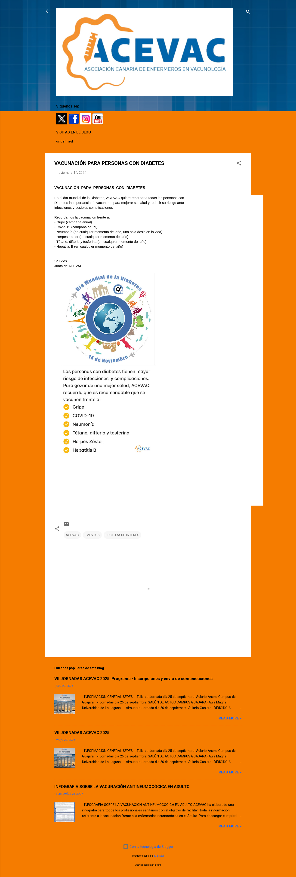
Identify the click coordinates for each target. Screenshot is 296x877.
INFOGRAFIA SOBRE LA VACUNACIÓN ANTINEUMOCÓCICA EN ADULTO (122, 786)
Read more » (230, 718)
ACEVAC (72, 535)
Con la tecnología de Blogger (148, 847)
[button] (239, 164)
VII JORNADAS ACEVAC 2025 (81, 732)
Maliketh (159, 855)
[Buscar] (248, 13)
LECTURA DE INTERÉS (122, 535)
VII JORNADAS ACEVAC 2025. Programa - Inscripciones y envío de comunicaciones (133, 678)
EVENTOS (92, 535)
